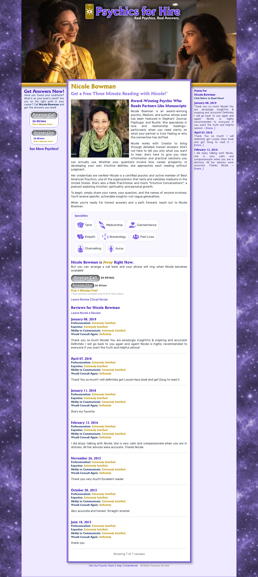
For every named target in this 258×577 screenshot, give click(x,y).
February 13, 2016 (206, 150)
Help (119, 565)
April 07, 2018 (203, 132)
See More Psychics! (44, 149)
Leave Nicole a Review (86, 313)
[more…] (210, 128)
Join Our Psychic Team (101, 565)
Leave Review (80, 299)
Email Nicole (100, 299)
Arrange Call (44, 115)
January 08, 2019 (205, 103)
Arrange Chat (44, 133)
